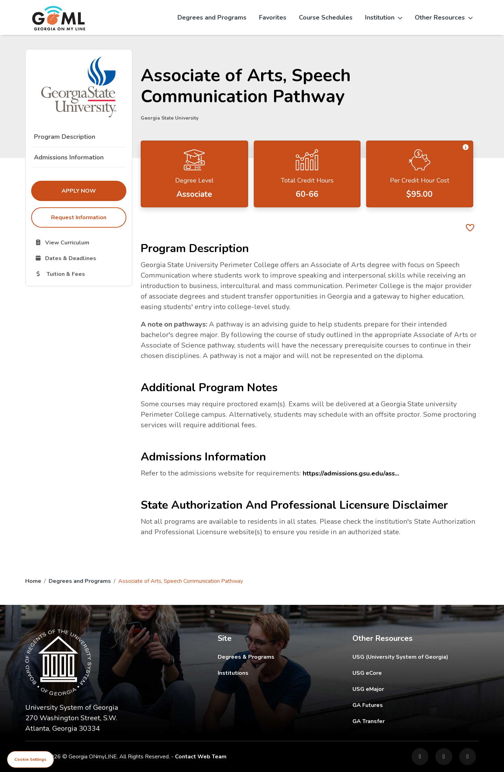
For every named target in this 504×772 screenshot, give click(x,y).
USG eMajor (408, 689)
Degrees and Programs (211, 17)
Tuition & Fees (80, 274)
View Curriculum (80, 242)
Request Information (78, 217)
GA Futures (415, 705)
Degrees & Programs (246, 657)
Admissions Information (69, 157)
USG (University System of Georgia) (405, 657)
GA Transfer (415, 721)
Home (33, 581)
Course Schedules (325, 17)
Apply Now (93, 190)
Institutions (233, 673)
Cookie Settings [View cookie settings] (30, 759)
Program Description (64, 137)
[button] (465, 147)
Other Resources (443, 17)
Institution (383, 17)
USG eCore (407, 673)
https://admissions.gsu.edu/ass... (353, 473)
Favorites (272, 17)
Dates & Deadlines (80, 258)
